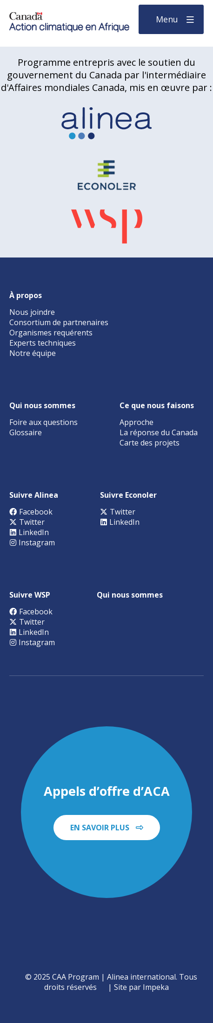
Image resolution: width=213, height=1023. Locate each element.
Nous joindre (32, 312)
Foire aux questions (43, 422)
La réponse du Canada (159, 432)
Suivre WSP (29, 595)
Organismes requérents (51, 332)
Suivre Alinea (33, 495)
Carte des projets (150, 443)
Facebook (31, 512)
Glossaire (25, 432)
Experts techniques (42, 343)
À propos (25, 295)
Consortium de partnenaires (58, 322)
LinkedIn (29, 532)
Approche (136, 422)
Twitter (27, 522)
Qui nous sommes (42, 405)
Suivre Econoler (128, 495)
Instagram (32, 542)
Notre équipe (32, 353)
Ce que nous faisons (157, 405)
